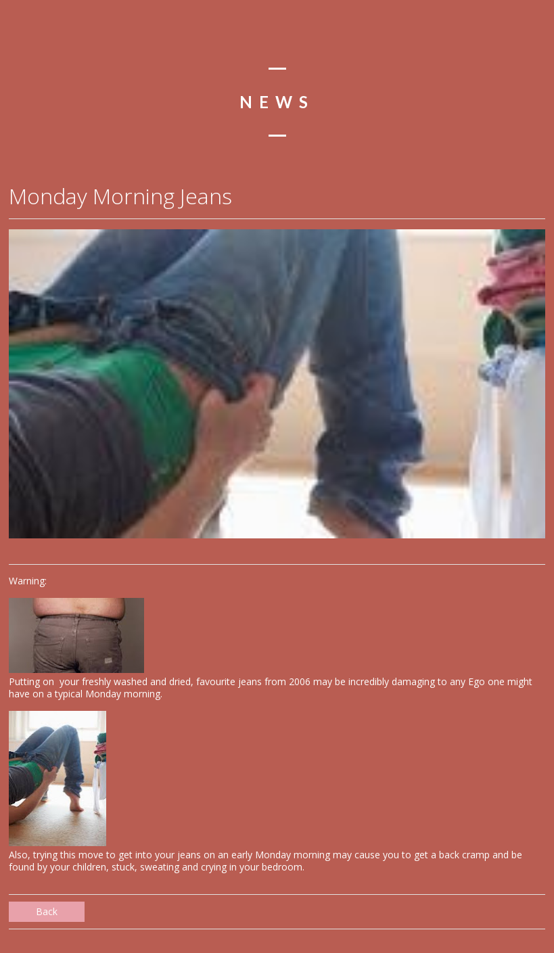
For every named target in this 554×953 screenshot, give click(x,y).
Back (46, 911)
